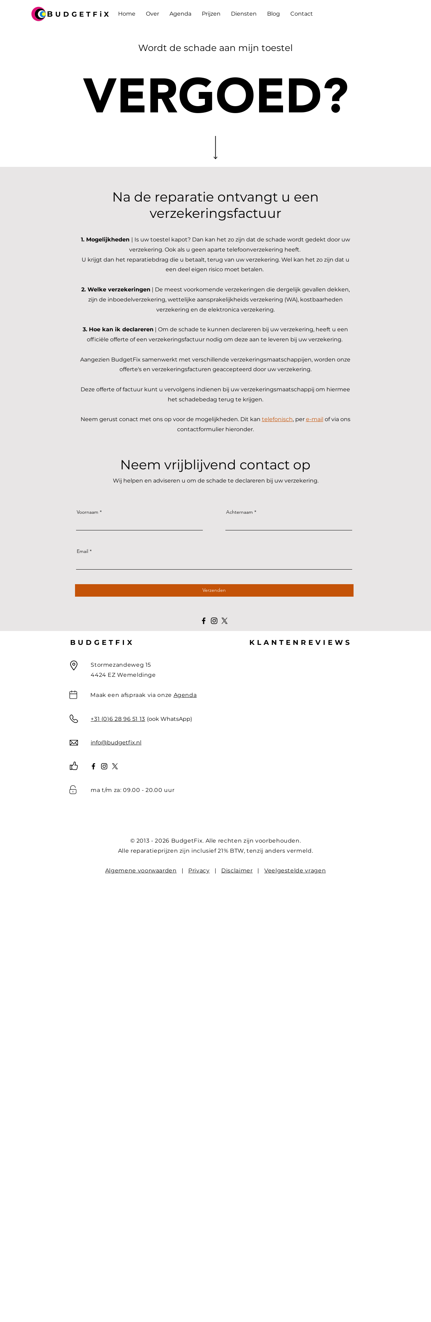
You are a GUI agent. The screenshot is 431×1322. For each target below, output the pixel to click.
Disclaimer (236, 870)
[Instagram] (214, 620)
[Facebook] (203, 620)
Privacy (198, 870)
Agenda (185, 695)
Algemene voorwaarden (141, 870)
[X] (224, 620)
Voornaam (87, 512)
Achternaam (239, 512)
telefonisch (277, 419)
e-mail (314, 419)
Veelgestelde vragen (295, 870)
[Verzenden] (214, 590)
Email (82, 551)
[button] (211, 14)
